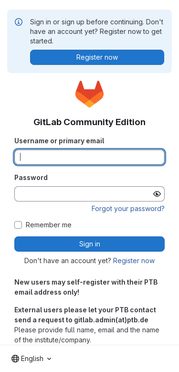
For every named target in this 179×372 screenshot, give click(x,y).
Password (31, 177)
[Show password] (157, 194)
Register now (134, 260)
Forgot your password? (128, 208)
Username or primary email (59, 141)
